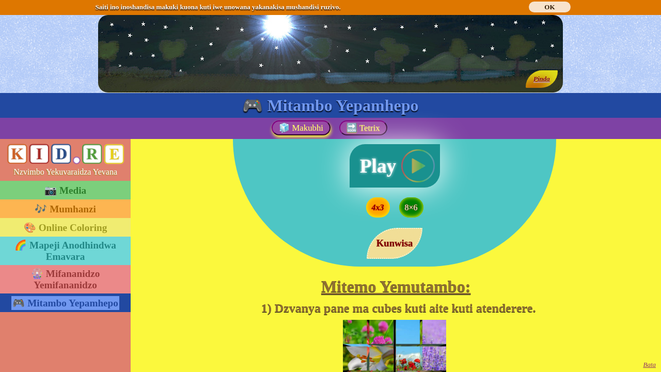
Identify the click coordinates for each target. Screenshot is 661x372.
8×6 (411, 207)
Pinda (541, 79)
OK (549, 7)
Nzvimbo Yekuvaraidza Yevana (65, 171)
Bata (649, 364)
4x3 (378, 207)
